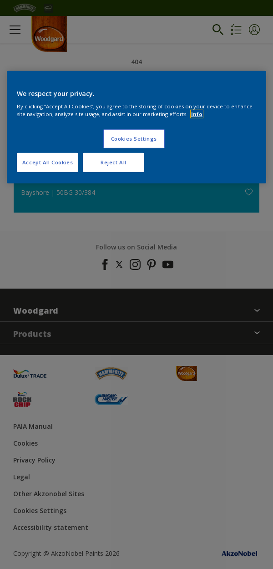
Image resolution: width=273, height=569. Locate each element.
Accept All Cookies (47, 162)
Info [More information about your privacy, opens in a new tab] (196, 114)
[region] (136, 127)
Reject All (113, 162)
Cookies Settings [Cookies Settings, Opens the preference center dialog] (134, 138)
